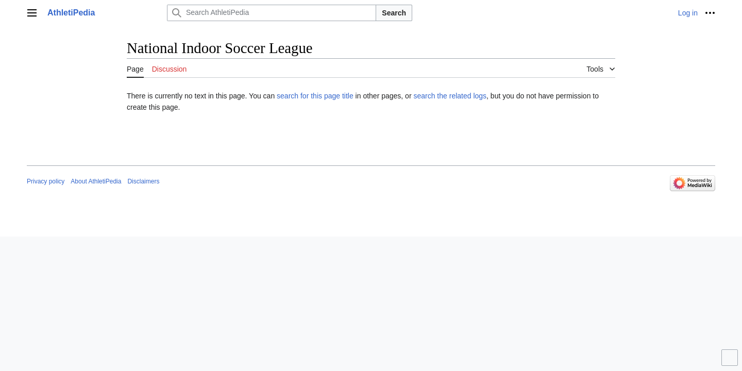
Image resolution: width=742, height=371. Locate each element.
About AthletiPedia (96, 181)
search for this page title (315, 96)
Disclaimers (143, 181)
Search (394, 13)
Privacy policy (45, 181)
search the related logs (449, 96)
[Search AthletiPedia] (271, 13)
